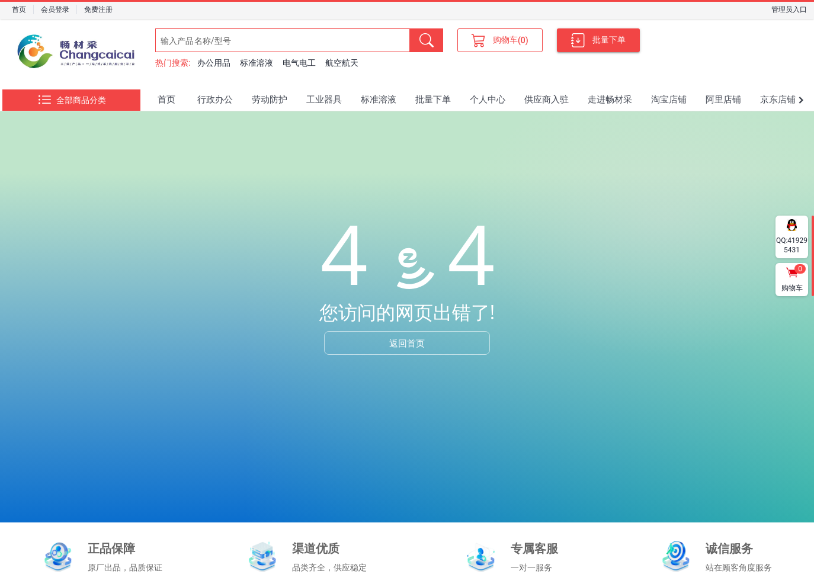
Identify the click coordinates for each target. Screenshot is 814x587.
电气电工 (299, 63)
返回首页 (407, 343)
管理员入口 (789, 9)
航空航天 (341, 63)
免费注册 (98, 9)
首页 (19, 9)
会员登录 (55, 9)
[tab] (166, 100)
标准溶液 (256, 63)
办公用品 (213, 63)
